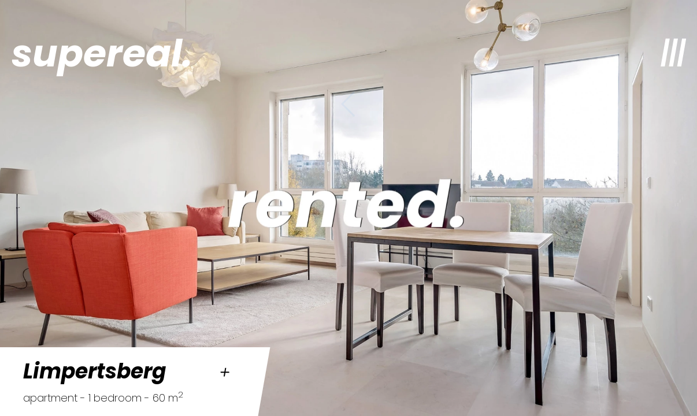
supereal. (102, 53)
